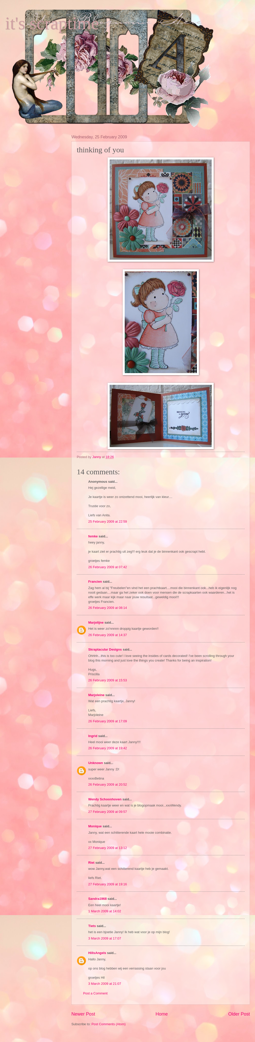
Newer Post (83, 1014)
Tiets (92, 926)
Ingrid (92, 736)
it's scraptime (52, 23)
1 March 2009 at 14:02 (104, 911)
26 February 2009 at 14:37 (107, 635)
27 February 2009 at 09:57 (107, 812)
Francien (95, 581)
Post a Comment (95, 993)
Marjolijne (96, 622)
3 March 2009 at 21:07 (104, 984)
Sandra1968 (97, 899)
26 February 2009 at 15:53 (107, 680)
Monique (95, 826)
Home (162, 1014)
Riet (91, 862)
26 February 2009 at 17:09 (107, 721)
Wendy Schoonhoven (105, 799)
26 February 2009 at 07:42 (107, 567)
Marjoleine (96, 695)
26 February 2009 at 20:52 (107, 784)
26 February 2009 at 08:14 (107, 608)
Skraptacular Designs (105, 649)
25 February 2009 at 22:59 (107, 521)
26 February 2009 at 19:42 (107, 748)
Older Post (239, 1014)
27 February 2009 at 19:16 (107, 884)
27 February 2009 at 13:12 (107, 848)
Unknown (95, 763)
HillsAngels (97, 953)
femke (93, 536)
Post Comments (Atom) (109, 1024)
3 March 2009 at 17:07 (104, 938)
